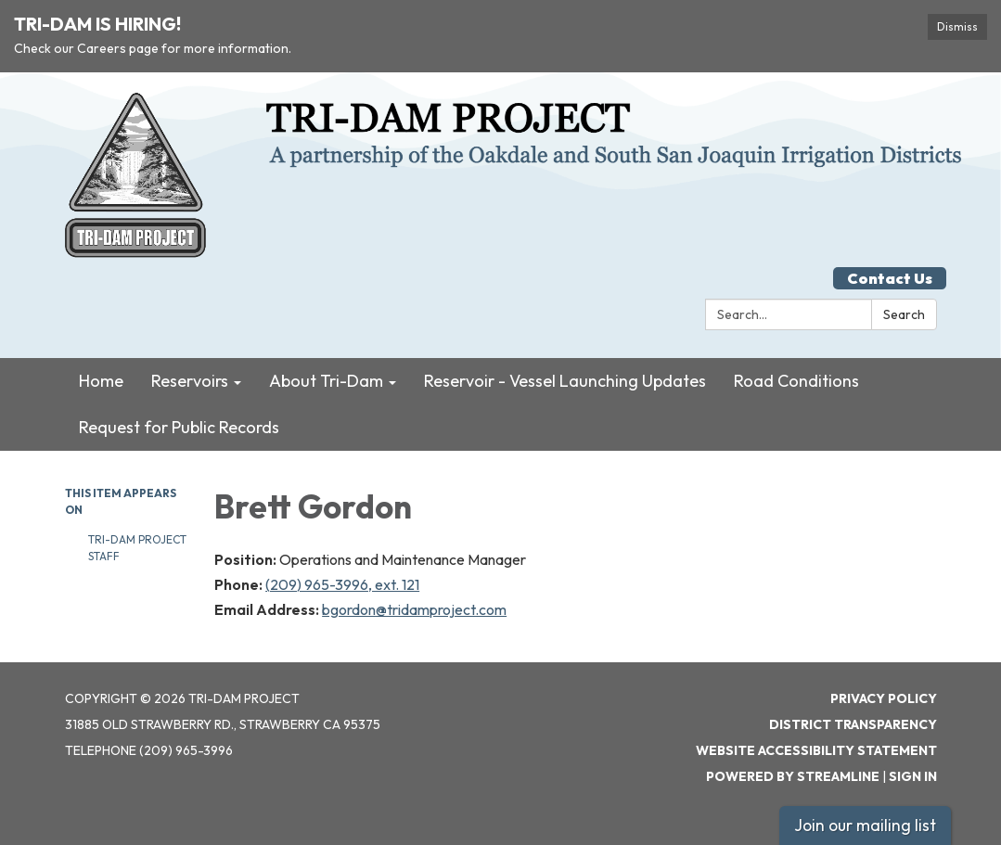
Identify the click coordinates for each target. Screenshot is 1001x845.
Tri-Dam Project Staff (137, 547)
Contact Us (889, 278)
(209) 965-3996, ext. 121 (342, 584)
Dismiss (957, 26)
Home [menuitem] (101, 380)
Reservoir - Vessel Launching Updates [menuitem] (565, 380)
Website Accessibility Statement (816, 750)
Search (904, 314)
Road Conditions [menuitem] (796, 380)
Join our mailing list (865, 825)
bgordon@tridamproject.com (414, 609)
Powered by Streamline (792, 776)
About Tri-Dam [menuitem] (326, 380)
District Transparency (853, 724)
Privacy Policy (883, 698)
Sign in (913, 776)
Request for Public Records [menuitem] (179, 427)
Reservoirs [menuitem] (189, 380)
